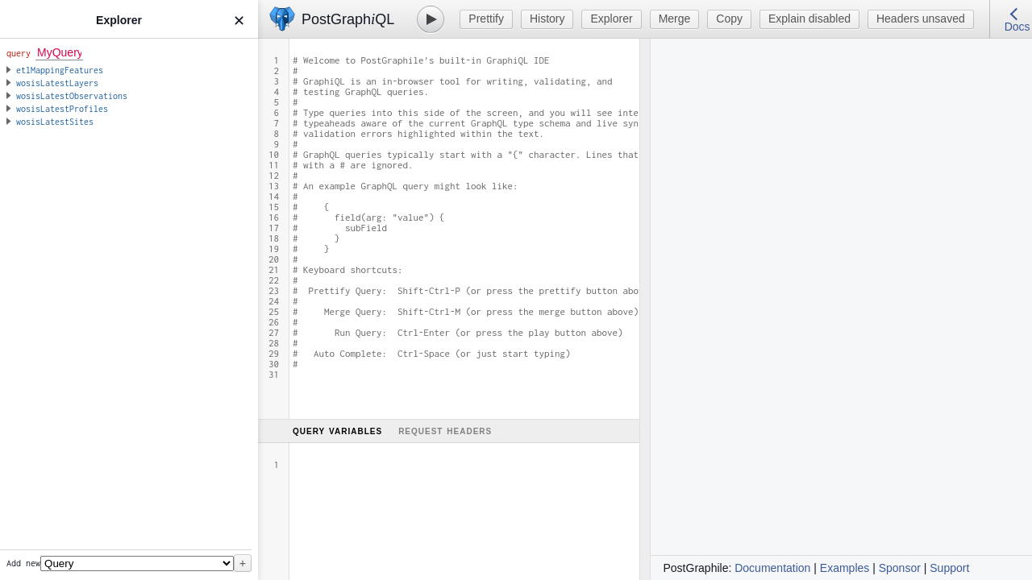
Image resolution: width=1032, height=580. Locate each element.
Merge (675, 18)
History (547, 18)
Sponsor (900, 567)
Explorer (611, 18)
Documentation (772, 567)
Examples (844, 567)
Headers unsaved (920, 18)
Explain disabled (809, 18)
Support (949, 567)
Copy (729, 18)
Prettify (486, 18)
